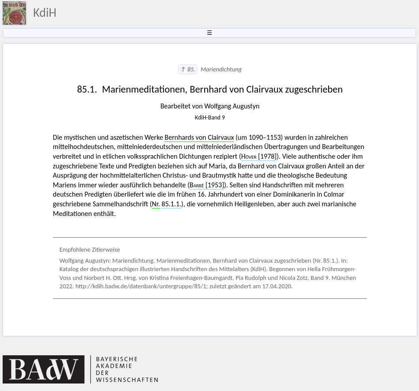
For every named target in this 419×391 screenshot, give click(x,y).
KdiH (44, 12)
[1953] (207, 185)
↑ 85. (188, 69)
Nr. (156, 204)
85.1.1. (171, 204)
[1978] (259, 156)
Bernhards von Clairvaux (199, 137)
